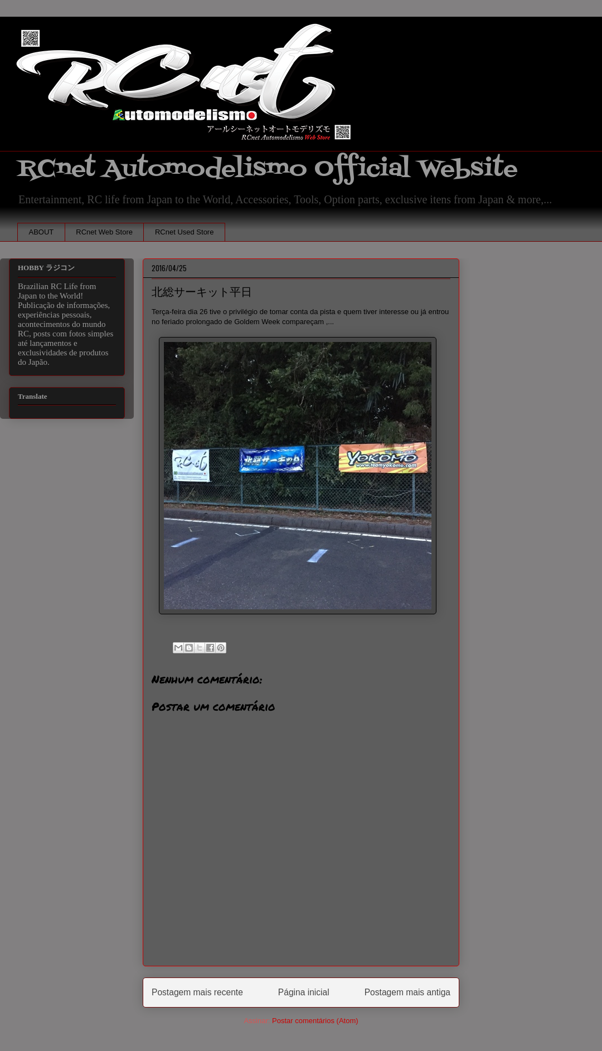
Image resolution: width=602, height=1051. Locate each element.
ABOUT (41, 232)
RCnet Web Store (104, 232)
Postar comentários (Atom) (315, 1020)
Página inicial (303, 992)
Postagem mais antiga (407, 992)
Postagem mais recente (197, 992)
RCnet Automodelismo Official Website (267, 169)
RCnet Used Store (184, 232)
